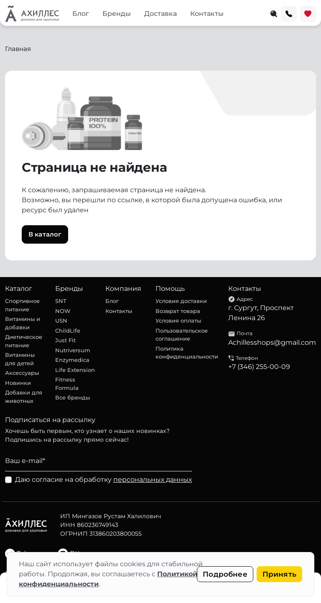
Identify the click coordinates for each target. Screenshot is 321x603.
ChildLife (67, 330)
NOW (63, 311)
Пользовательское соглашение (181, 334)
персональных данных (152, 479)
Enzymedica (72, 359)
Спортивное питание (22, 305)
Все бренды (72, 397)
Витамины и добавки (22, 323)
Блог (80, 14)
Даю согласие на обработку (103, 479)
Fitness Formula (67, 383)
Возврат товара (177, 311)
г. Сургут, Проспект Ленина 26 (261, 313)
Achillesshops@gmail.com (272, 342)
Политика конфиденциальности (186, 352)
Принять (279, 574)
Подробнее (225, 574)
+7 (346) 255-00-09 (259, 367)
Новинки (18, 382)
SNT (60, 301)
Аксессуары (22, 372)
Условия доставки (181, 301)
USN (61, 320)
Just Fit (65, 340)
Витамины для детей (20, 358)
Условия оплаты (178, 320)
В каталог (44, 234)
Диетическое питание (23, 341)
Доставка (160, 14)
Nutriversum (72, 350)
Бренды (116, 14)
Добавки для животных (23, 396)
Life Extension (75, 369)
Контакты (207, 14)
